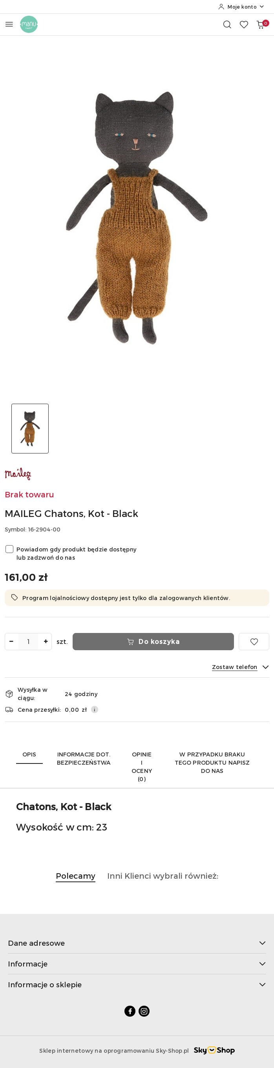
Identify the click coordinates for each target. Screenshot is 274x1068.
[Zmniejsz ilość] (11, 641)
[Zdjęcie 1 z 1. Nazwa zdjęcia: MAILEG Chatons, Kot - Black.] (30, 428)
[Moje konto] (241, 6)
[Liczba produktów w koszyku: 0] (260, 24)
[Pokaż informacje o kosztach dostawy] (94, 709)
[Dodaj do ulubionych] (254, 641)
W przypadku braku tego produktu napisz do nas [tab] (212, 762)
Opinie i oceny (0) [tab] (142, 766)
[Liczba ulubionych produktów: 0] (243, 24)
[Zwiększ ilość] (45, 641)
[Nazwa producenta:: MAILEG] (18, 473)
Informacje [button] (137, 963)
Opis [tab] (29, 754)
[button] (75, 879)
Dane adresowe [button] (137, 943)
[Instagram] (144, 1011)
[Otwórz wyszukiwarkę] (227, 24)
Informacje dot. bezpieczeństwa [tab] (84, 758)
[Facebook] (129, 1011)
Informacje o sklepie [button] (137, 984)
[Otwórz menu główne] (9, 24)
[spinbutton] (28, 641)
